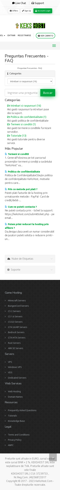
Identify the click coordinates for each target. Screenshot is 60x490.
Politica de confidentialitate (22, 171)
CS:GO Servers (15, 322)
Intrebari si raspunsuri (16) (24, 105)
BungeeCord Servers (18, 306)
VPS (10, 362)
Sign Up (26, 11)
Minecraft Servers (17, 300)
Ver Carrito (45, 36)
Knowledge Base (16, 421)
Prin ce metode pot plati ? (21, 189)
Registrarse (24, 35)
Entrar (11, 35)
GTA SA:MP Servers (17, 327)
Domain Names (15, 397)
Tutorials (12, 415)
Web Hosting (14, 391)
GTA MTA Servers (16, 337)
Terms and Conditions (19, 434)
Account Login (42, 11)
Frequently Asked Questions (22, 410)
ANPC (11, 445)
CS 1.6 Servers (15, 316)
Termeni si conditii (17, 154)
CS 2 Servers (14, 311)
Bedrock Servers (16, 332)
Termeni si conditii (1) (21, 124)
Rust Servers (14, 343)
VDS (10, 372)
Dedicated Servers (17, 377)
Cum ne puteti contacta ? (21, 206)
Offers (14, 11)
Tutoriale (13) (16, 135)
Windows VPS (15, 367)
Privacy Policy (14, 440)
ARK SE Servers (15, 348)
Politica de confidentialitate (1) (26, 116)
